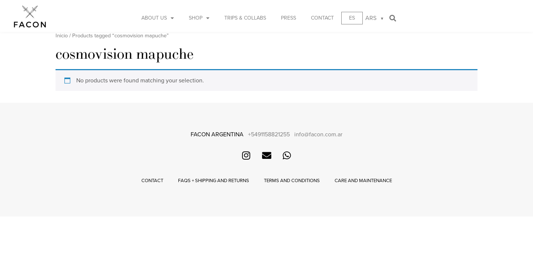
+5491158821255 (269, 134)
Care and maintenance (363, 181)
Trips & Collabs (245, 18)
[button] (393, 18)
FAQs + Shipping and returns (213, 181)
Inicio (62, 36)
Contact (322, 18)
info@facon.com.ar (318, 134)
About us (157, 18)
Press (288, 18)
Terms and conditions (292, 181)
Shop (199, 18)
